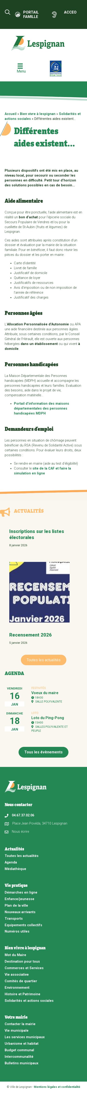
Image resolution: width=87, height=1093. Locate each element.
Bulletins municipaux (21, 1063)
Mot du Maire (15, 955)
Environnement (17, 988)
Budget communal (19, 1050)
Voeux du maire (44, 693)
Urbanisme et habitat (22, 1044)
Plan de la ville (16, 906)
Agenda (11, 862)
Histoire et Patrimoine (22, 994)
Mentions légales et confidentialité (57, 1087)
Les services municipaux (25, 1037)
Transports (14, 919)
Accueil (10, 114)
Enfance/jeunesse (19, 899)
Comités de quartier (21, 981)
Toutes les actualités (22, 856)
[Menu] (20, 68)
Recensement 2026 (30, 635)
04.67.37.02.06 (23, 815)
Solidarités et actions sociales (29, 1001)
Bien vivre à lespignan (37, 114)
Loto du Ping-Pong (47, 718)
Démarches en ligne (21, 893)
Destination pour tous (22, 962)
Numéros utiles (17, 931)
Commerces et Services (24, 968)
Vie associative (17, 975)
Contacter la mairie (20, 1024)
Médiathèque (15, 869)
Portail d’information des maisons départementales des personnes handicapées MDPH (41, 408)
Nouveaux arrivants (20, 912)
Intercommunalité (19, 1057)
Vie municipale (17, 1031)
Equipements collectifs (23, 925)
